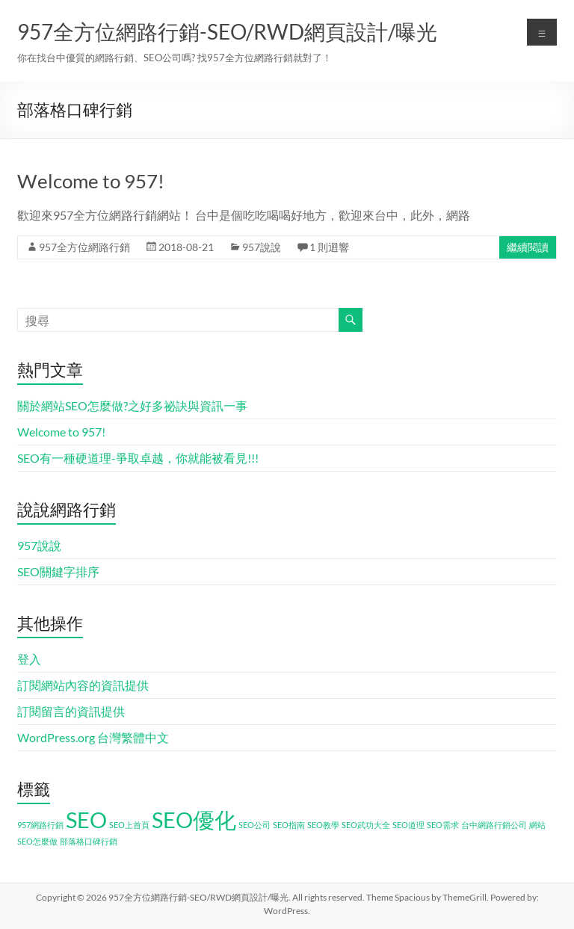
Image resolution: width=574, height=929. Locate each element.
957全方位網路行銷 (84, 247)
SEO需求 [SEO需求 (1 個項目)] (443, 825)
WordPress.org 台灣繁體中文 (93, 737)
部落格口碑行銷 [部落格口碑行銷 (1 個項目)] (88, 841)
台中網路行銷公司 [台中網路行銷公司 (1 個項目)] (494, 825)
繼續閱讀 (528, 247)
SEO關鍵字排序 (58, 571)
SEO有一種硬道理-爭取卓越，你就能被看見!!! (138, 458)
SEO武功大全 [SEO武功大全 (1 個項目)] (366, 825)
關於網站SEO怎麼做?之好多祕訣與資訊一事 (132, 405)
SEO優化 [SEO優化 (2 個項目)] (194, 819)
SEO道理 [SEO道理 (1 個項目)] (408, 825)
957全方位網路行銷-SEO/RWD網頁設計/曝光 (227, 31)
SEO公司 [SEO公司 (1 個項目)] (254, 825)
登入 (29, 659)
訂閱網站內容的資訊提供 (83, 685)
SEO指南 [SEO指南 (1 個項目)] (289, 825)
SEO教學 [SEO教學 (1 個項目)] (323, 825)
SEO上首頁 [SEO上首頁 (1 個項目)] (129, 825)
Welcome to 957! (90, 181)
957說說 (261, 247)
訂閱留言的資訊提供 (71, 711)
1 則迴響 (329, 247)
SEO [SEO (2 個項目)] (86, 819)
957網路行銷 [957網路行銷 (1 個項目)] (40, 825)
